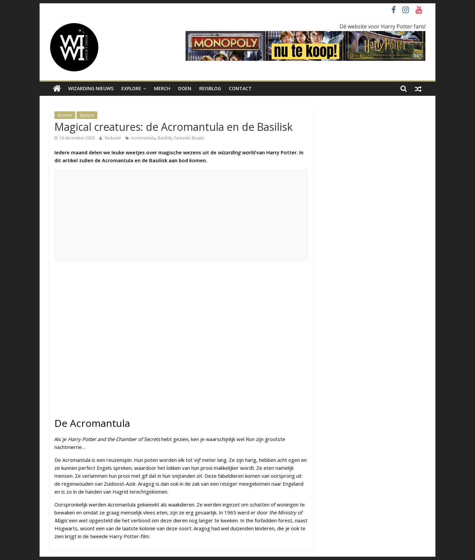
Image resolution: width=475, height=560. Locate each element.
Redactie (113, 138)
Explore (131, 88)
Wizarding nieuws (90, 88)
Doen (184, 88)
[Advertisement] (181, 215)
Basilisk (165, 138)
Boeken (65, 115)
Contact (240, 88)
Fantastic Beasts (189, 138)
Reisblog (210, 88)
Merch (162, 88)
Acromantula (143, 138)
